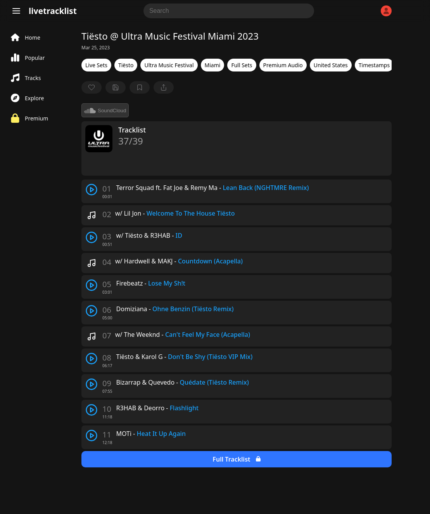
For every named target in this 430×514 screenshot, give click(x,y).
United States (331, 65)
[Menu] (16, 10)
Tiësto (126, 65)
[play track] (91, 189)
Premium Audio (283, 65)
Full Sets (241, 65)
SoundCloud (105, 110)
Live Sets (96, 65)
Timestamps (374, 65)
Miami (213, 65)
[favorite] (91, 87)
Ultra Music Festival (168, 65)
